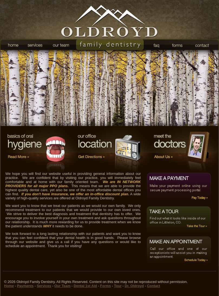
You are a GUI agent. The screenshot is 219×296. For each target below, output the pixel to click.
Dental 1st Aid (85, 286)
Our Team (62, 286)
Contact (153, 286)
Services (44, 286)
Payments (25, 286)
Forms (105, 286)
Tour (118, 286)
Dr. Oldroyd (134, 286)
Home (9, 286)
